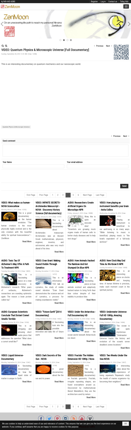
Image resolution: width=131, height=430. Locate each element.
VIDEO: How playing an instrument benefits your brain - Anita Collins (114, 206)
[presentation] (23, 176)
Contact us (112, 1)
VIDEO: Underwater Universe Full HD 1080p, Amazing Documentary (113, 315)
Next (108, 46)
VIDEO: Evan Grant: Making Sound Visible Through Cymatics (48, 264)
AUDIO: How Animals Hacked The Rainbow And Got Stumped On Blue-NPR (81, 264)
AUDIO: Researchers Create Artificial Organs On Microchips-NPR (81, 206)
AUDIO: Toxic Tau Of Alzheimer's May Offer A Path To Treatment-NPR (15, 264)
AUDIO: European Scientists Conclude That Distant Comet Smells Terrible (15, 315)
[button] (126, 6)
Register (94, 1)
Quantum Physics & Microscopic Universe (16, 127)
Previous (99, 46)
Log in (103, 1)
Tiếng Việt (124, 1)
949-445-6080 (9, 1)
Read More (26, 241)
